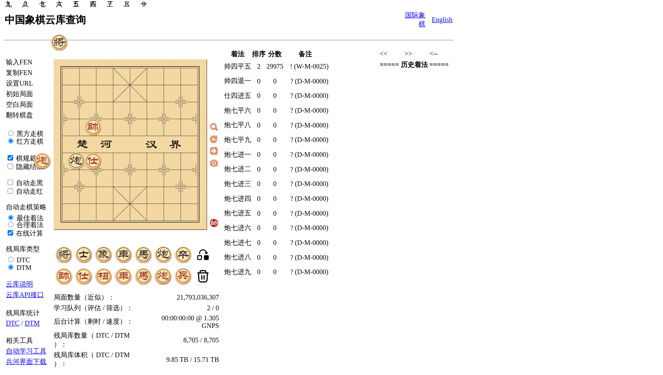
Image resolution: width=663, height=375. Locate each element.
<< (383, 53)
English (442, 19)
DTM (23, 267)
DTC (22, 260)
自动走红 (28, 191)
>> (408, 53)
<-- (434, 53)
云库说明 (19, 284)
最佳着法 (29, 218)
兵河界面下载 (26, 361)
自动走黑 (28, 182)
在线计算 (28, 233)
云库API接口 (25, 294)
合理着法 (29, 224)
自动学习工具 (26, 351)
